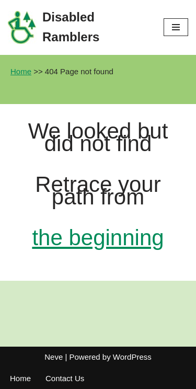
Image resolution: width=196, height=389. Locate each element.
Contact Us (64, 378)
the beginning (98, 237)
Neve (53, 356)
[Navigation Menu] (176, 27)
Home (20, 71)
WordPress (132, 356)
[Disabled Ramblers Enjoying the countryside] (78, 27)
